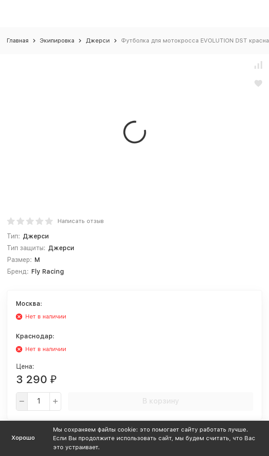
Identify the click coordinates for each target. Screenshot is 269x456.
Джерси (98, 40)
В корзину (160, 401)
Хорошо (23, 437)
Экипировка (57, 40)
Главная (18, 40)
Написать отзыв (81, 221)
